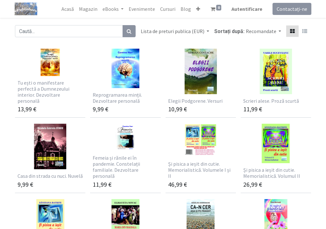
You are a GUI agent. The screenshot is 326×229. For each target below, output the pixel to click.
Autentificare (246, 9)
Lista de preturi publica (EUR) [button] (173, 31)
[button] (197, 9)
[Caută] (129, 31)
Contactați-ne (291, 9)
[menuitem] (67, 9)
